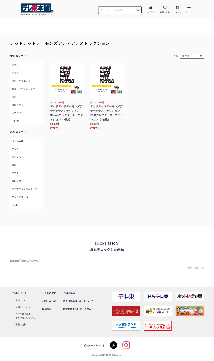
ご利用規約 (69, 293)
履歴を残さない (196, 267)
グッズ (15, 149)
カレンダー (17, 181)
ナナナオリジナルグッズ (24, 189)
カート (178, 10)
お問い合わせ (49, 301)
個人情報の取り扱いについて (78, 301)
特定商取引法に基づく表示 (77, 309)
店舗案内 (46, 309)
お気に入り (165, 10)
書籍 (14, 165)
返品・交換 (20, 324)
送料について (21, 300)
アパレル (16, 157)
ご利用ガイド (19, 293)
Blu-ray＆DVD (19, 141)
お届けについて (23, 307)
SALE (15, 205)
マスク (15, 173)
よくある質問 (49, 293)
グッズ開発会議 (20, 197)
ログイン (151, 10)
